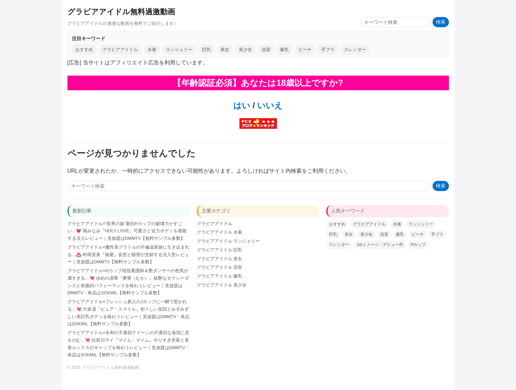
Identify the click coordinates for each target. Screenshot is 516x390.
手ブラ (327, 49)
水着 (151, 49)
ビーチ (305, 49)
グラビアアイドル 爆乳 (220, 276)
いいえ (269, 105)
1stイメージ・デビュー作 (380, 244)
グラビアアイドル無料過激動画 (121, 11)
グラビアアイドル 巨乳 (220, 249)
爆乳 (284, 49)
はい (241, 105)
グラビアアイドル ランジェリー (228, 241)
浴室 (266, 49)
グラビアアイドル (120, 49)
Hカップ (418, 244)
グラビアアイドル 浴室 (220, 267)
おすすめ (84, 49)
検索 (440, 22)
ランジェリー (179, 49)
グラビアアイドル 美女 (220, 258)
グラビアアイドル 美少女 (222, 284)
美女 (224, 49)
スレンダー (355, 49)
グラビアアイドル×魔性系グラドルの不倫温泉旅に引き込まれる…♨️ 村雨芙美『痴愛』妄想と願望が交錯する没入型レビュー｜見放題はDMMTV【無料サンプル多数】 (128, 255)
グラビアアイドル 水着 (220, 232)
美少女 (245, 49)
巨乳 (206, 49)
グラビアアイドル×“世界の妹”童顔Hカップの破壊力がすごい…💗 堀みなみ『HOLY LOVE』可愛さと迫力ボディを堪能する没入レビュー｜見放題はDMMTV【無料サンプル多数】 (127, 231)
